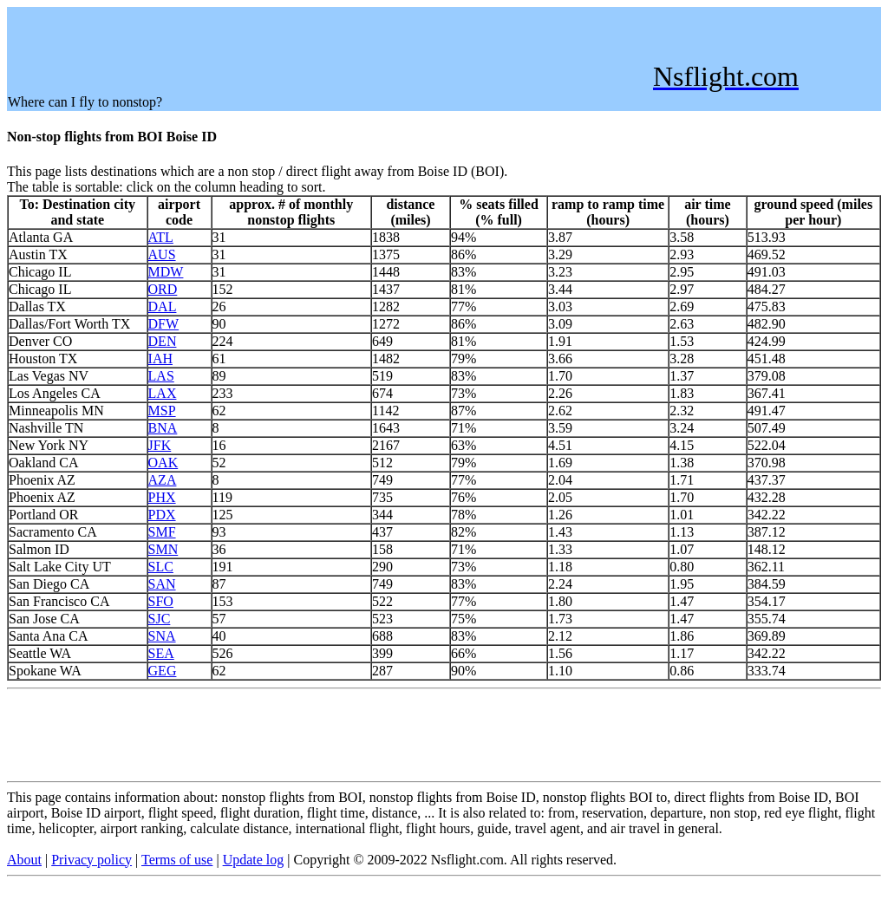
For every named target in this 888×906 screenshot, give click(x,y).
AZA (162, 480)
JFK (160, 445)
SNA (162, 636)
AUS (162, 254)
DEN (162, 341)
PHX (162, 497)
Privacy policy (91, 859)
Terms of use (176, 859)
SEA (161, 653)
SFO (160, 601)
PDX (162, 514)
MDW (166, 271)
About (24, 859)
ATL (160, 237)
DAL (162, 306)
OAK (163, 462)
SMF (162, 532)
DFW (164, 323)
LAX (162, 393)
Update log (253, 859)
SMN (163, 549)
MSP (162, 410)
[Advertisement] (323, 47)
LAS (161, 375)
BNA (163, 427)
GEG (162, 670)
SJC (159, 618)
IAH (160, 358)
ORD (163, 289)
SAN (162, 584)
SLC (160, 566)
